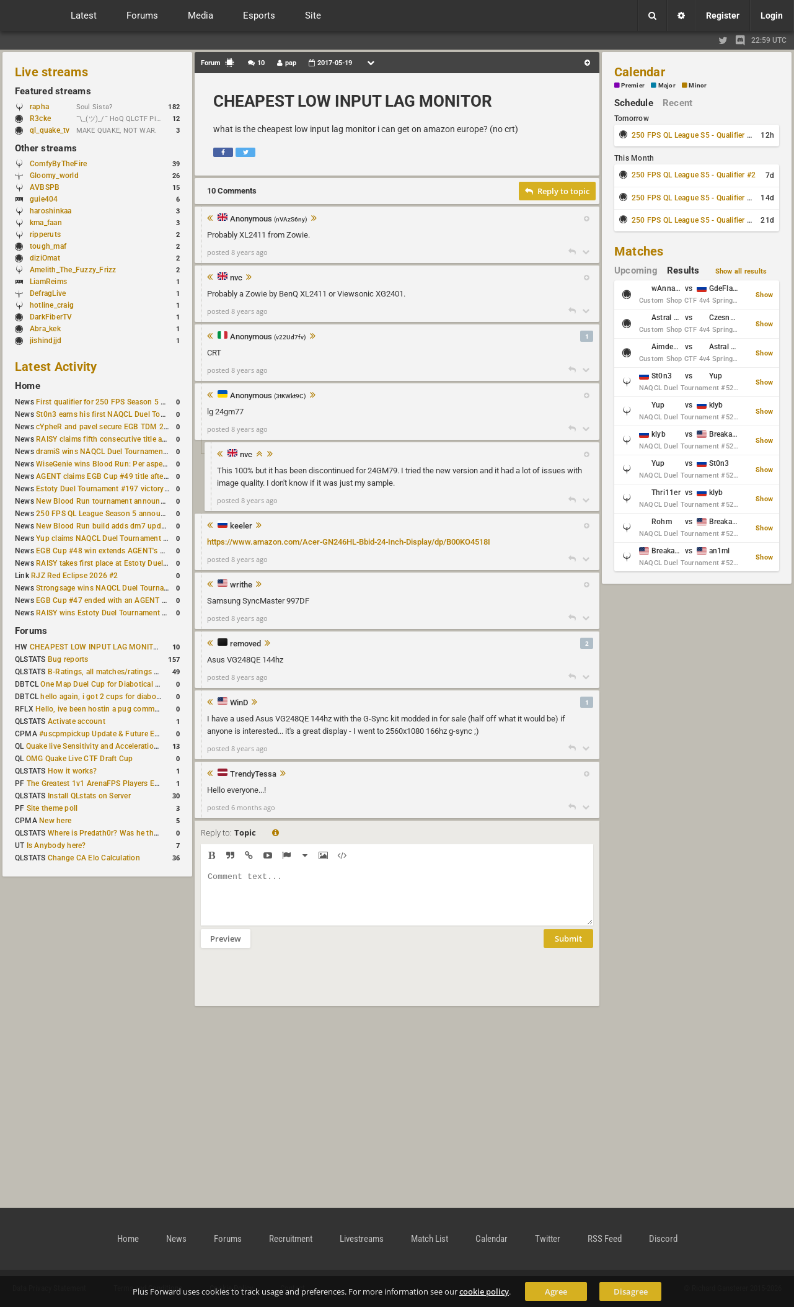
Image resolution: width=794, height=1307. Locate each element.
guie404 (44, 199)
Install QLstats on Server (89, 796)
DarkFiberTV (51, 317)
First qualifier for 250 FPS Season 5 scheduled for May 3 (133, 402)
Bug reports (68, 659)
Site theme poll (52, 808)
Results (683, 270)
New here (55, 820)
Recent (677, 103)
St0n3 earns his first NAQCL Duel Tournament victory (127, 414)
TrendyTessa (253, 774)
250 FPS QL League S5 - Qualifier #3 (694, 198)
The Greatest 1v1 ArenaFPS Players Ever (96, 783)
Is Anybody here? (56, 845)
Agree (556, 1291)
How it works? (72, 771)
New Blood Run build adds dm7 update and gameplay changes (144, 526)
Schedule (633, 103)
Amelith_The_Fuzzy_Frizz (73, 269)
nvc (236, 278)
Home (27, 385)
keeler (241, 526)
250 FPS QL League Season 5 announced (106, 513)
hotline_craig (52, 305)
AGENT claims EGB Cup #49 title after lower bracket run (131, 476)
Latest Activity (56, 366)
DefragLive (48, 293)
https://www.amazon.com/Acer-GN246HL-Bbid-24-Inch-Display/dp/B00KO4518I (348, 541)
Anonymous (268, 219)
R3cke (40, 118)
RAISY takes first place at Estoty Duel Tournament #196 (131, 563)
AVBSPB (45, 187)
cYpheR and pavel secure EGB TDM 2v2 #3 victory (122, 426)
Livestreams (362, 1238)
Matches (639, 251)
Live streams (51, 72)
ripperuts (45, 234)
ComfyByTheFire (58, 163)
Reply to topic (557, 191)
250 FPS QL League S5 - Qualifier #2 (694, 175)
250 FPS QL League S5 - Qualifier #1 (694, 135)
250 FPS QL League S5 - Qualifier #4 (694, 220)
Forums (31, 630)
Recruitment (290, 1238)
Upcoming (636, 270)
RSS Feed (605, 1238)
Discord (663, 1238)
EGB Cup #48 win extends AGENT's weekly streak (121, 550)
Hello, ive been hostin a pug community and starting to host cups (147, 709)
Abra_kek (45, 328)
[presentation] (295, 985)
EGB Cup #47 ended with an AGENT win (105, 600)
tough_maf (48, 246)
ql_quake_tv (50, 130)
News (176, 1238)
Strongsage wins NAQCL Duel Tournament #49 (116, 588)
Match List (429, 1238)
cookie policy (484, 1291)
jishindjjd (45, 340)
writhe (241, 585)
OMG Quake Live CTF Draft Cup (79, 758)
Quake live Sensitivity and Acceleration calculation (112, 746)
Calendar (639, 72)
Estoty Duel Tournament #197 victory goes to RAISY (125, 488)
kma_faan (46, 222)
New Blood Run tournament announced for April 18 (124, 501)
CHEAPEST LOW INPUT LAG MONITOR (97, 647)
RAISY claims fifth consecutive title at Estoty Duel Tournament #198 (152, 439)
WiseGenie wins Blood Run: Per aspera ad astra (117, 464)
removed (245, 644)
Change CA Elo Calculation (94, 858)
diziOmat (45, 258)
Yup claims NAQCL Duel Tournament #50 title (114, 538)
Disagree (631, 1291)
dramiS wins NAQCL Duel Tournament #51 (108, 451)
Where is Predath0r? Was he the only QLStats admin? (139, 833)
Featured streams (53, 91)
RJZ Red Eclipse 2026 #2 (74, 575)
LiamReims (48, 281)
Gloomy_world (54, 175)
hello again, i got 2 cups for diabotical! (106, 696)
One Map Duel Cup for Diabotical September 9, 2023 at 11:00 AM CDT (160, 684)
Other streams (46, 148)
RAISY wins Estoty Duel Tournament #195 (108, 613)
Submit (568, 947)
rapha (39, 106)
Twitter (547, 1238)
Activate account (76, 721)
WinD (239, 703)
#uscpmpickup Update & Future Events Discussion (126, 733)
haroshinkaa (51, 211)
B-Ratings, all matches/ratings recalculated (121, 671)
